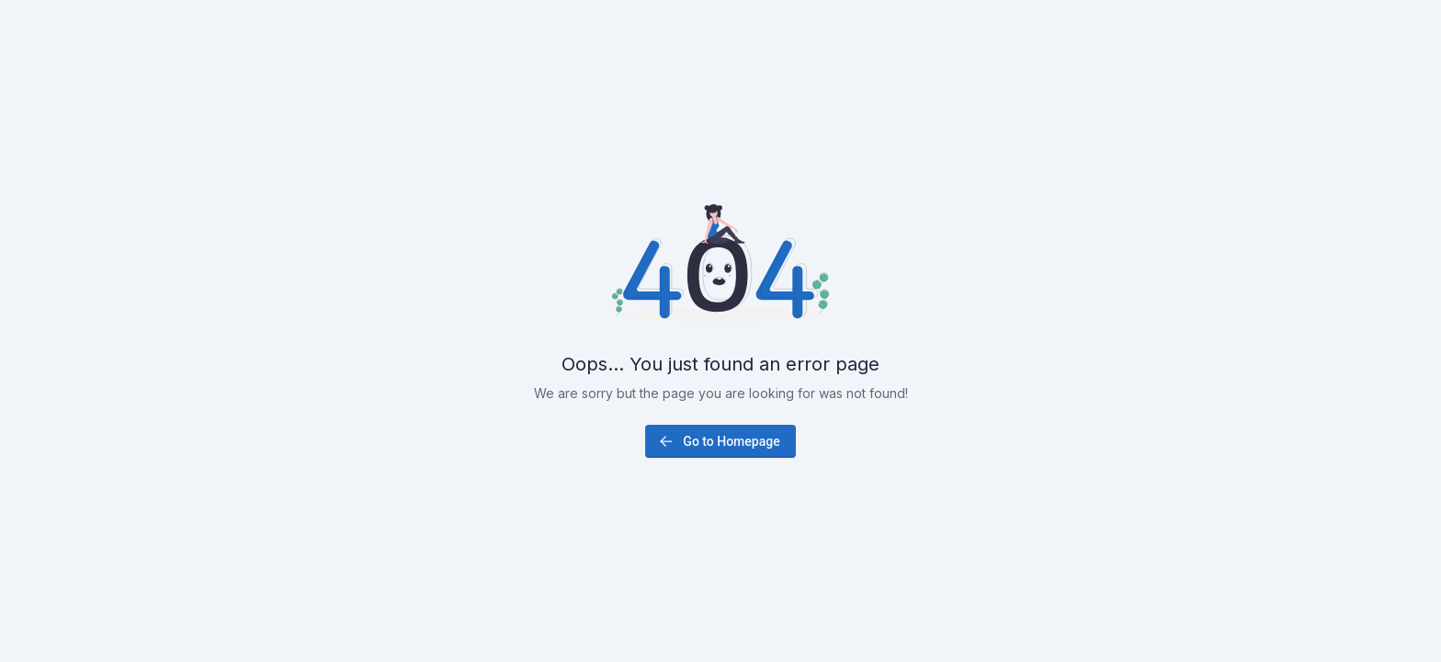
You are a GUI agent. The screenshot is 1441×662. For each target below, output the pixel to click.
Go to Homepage (718, 441)
